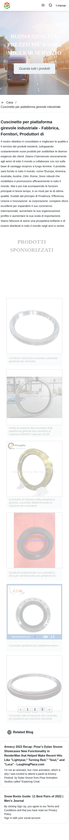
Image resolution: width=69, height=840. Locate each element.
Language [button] (61, 5)
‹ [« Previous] (20, 709)
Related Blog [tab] (20, 732)
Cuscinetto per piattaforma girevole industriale (31, 106)
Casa (9, 102)
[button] (43, 5)
